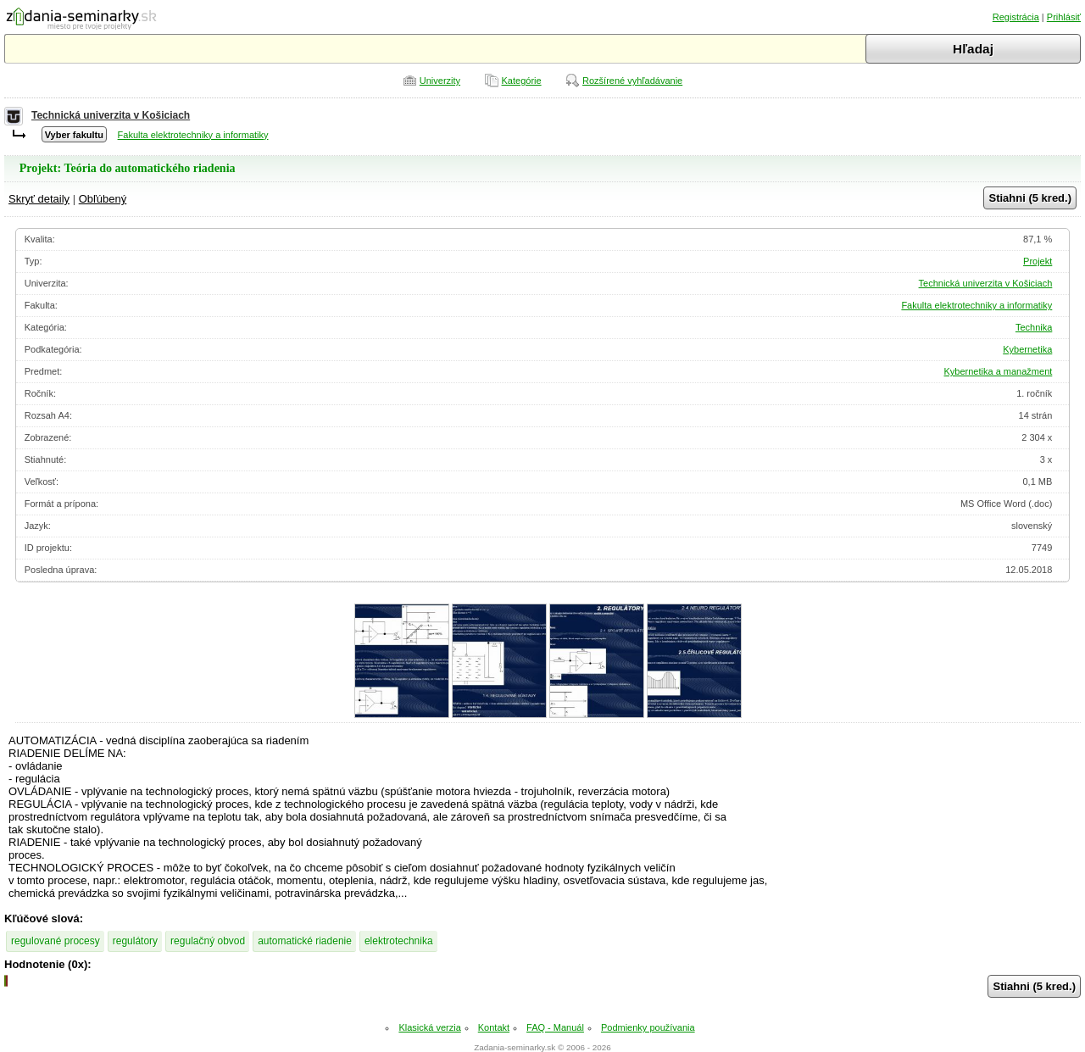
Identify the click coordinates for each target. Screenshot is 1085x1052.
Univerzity (440, 80)
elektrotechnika (398, 941)
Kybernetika (1027, 349)
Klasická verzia (429, 1027)
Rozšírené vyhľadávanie (632, 80)
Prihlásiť (1064, 17)
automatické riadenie (305, 941)
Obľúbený (103, 198)
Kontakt (493, 1027)
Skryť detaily (39, 198)
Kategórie (522, 80)
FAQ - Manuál (555, 1027)
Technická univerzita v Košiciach (110, 115)
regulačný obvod (207, 941)
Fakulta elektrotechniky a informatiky (193, 135)
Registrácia (1016, 17)
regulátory (135, 941)
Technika (1033, 327)
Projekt (1037, 261)
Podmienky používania (648, 1027)
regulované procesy (55, 941)
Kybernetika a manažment (998, 371)
